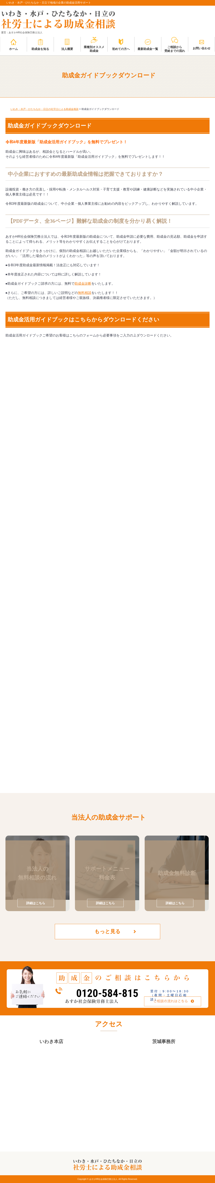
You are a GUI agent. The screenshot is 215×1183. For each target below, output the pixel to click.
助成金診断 (83, 283)
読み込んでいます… (72, 554)
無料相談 (84, 293)
